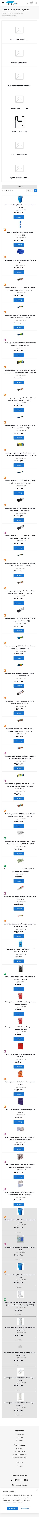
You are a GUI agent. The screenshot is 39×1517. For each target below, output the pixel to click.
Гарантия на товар (20, 1457)
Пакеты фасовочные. (19, 108)
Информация (19, 1445)
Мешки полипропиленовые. (19, 85)
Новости (19, 1440)
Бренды (20, 1466)
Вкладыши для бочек (19, 39)
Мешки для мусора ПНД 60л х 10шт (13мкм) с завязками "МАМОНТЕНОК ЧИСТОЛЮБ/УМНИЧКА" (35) (20, 786)
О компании (19, 1434)
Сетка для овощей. (19, 155)
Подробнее (25, 1508)
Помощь (19, 1449)
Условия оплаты (19, 1451)
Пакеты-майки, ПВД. (19, 131)
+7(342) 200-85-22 (21, 1480)
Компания (19, 1430)
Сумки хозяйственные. (19, 178)
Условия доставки (19, 1454)
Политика (19, 1437)
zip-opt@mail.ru (21, 1485)
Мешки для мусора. (19, 62)
